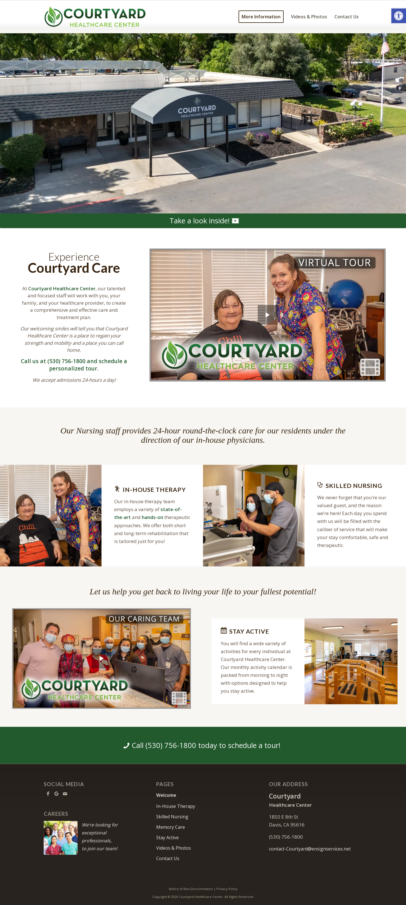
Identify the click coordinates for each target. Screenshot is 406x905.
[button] (398, 15)
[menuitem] (261, 16)
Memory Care (170, 827)
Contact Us (167, 858)
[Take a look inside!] (203, 220)
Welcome (166, 795)
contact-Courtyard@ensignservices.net (310, 849)
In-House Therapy (175, 806)
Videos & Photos (173, 848)
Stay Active (167, 837)
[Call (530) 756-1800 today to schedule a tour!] (203, 745)
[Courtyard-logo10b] (95, 16)
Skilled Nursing (172, 817)
